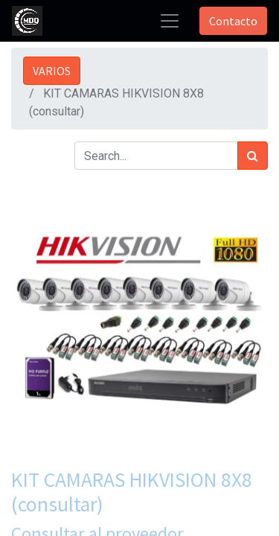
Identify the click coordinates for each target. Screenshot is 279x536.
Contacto (233, 20)
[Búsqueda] (252, 155)
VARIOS (52, 70)
